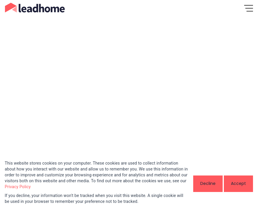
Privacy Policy (18, 186)
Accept (238, 183)
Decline (208, 183)
